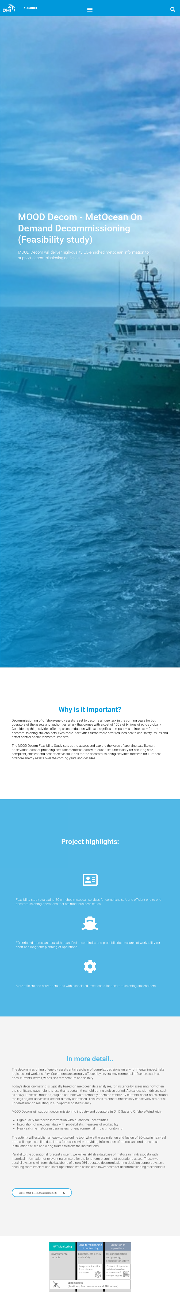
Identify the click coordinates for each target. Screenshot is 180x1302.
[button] (90, 9)
